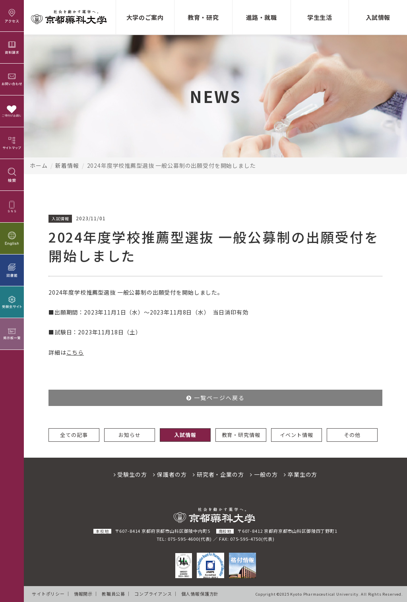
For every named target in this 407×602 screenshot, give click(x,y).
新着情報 (67, 165)
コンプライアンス (153, 593)
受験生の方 (130, 474)
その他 (352, 435)
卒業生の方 (300, 474)
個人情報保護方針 (200, 593)
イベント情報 (296, 435)
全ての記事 (73, 435)
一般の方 (263, 474)
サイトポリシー (48, 593)
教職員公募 (113, 593)
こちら (75, 352)
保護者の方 (169, 474)
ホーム (39, 165)
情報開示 (83, 593)
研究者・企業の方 (218, 474)
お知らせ (129, 435)
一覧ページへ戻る (215, 398)
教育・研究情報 (241, 435)
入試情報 (185, 435)
